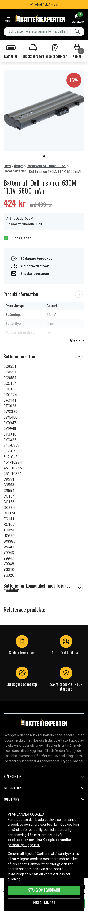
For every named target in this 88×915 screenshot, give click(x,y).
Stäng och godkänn (44, 890)
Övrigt (18, 166)
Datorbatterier (15, 171)
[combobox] (44, 31)
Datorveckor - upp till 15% (46, 166)
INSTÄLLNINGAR (44, 903)
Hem (7, 166)
